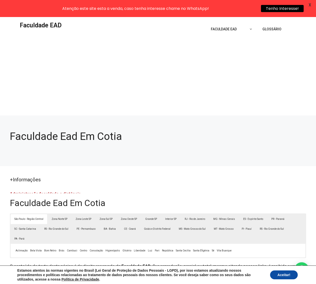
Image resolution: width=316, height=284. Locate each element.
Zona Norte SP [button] (59, 202)
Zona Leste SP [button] (83, 202)
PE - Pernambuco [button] (86, 211)
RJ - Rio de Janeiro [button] (195, 202)
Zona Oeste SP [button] (129, 202)
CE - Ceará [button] (130, 211)
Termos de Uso (226, 276)
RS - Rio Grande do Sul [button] (56, 211)
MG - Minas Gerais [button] (224, 202)
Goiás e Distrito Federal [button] (157, 211)
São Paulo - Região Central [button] (28, 202)
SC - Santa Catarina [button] (25, 211)
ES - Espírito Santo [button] (253, 202)
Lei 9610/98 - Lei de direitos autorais (211, 255)
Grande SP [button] (151, 202)
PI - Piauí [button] (247, 211)
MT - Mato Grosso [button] (224, 211)
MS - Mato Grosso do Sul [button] (192, 211)
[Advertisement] (158, 61)
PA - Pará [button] (19, 221)
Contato (249, 276)
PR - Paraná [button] (277, 202)
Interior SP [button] (171, 202)
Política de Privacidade (192, 276)
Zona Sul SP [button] (106, 202)
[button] (301, 269)
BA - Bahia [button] (110, 211)
